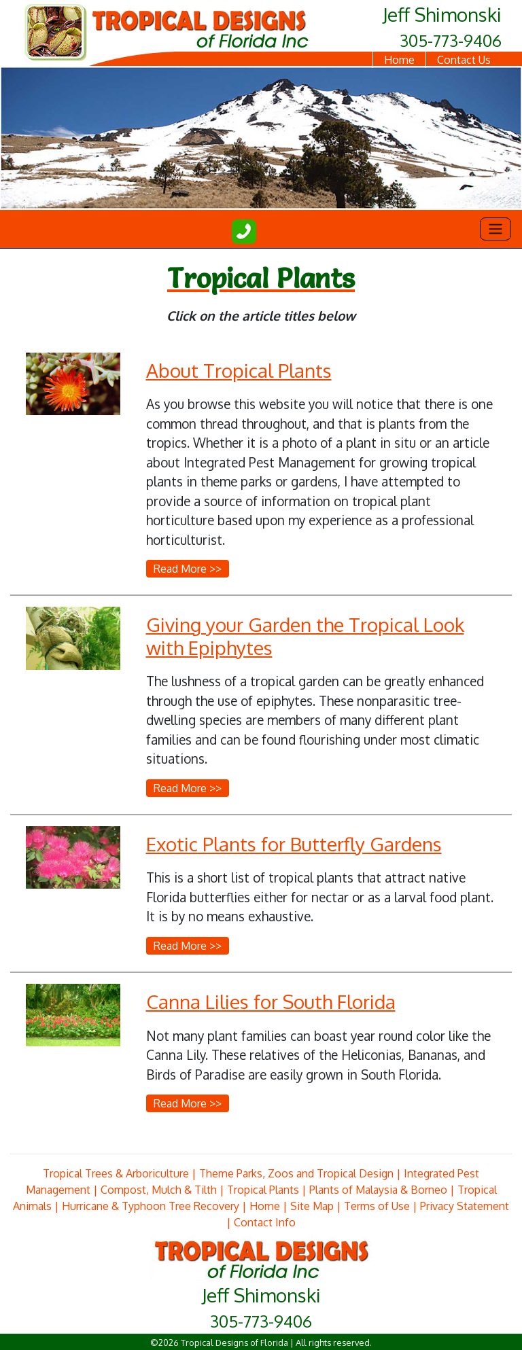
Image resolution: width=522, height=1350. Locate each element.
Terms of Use (377, 1206)
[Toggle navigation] (495, 229)
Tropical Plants (263, 1189)
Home (399, 60)
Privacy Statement (464, 1206)
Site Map (312, 1206)
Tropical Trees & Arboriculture (116, 1173)
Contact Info (265, 1222)
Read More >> (188, 568)
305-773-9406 (451, 40)
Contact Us (464, 60)
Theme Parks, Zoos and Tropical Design (296, 1173)
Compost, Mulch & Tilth (159, 1189)
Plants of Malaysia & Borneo (378, 1189)
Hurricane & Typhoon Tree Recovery (150, 1206)
